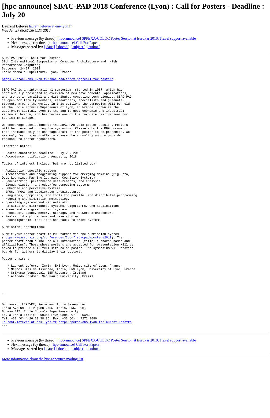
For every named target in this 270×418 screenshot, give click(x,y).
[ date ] (49, 47)
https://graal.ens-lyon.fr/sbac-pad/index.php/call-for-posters (57, 84)
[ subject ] (77, 47)
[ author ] (93, 47)
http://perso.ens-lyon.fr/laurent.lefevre (95, 375)
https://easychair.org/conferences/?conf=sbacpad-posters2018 (57, 274)
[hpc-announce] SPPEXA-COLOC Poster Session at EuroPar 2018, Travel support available (126, 38)
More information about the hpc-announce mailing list (42, 414)
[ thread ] (63, 47)
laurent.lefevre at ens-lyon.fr (50, 26)
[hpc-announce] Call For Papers (75, 43)
